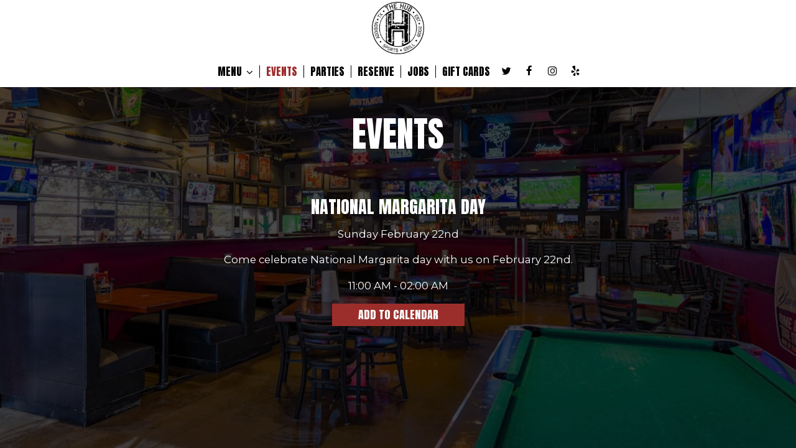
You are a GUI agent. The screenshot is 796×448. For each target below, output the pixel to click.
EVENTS (281, 71)
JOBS (418, 71)
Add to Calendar (398, 314)
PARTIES (327, 71)
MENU (235, 71)
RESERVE (376, 71)
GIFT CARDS (466, 71)
